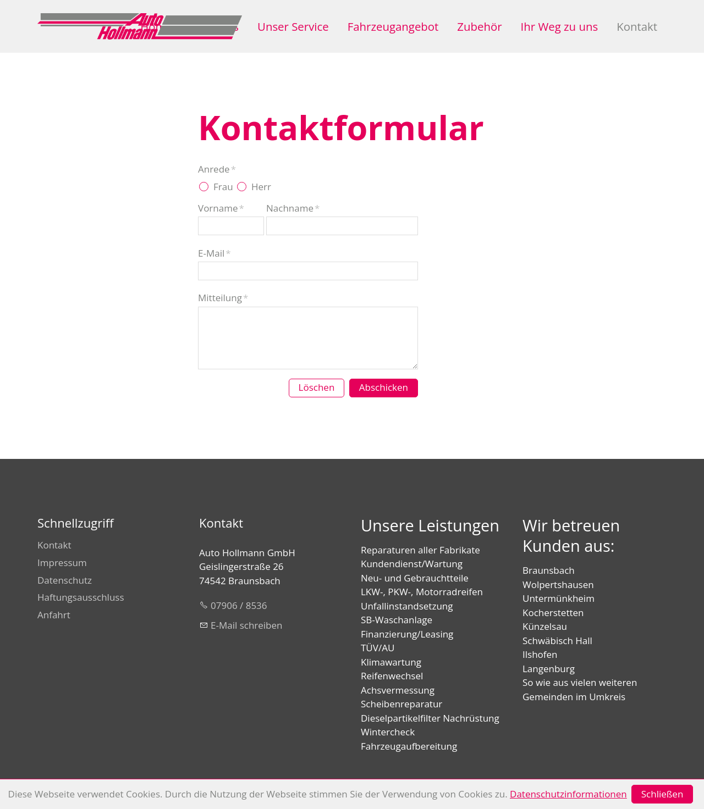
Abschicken (383, 387)
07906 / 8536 (239, 605)
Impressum (62, 562)
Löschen (317, 387)
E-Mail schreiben (246, 625)
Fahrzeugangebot (393, 26)
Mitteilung (223, 297)
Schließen (662, 794)
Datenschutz (64, 580)
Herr (261, 186)
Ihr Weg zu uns (559, 26)
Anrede (217, 169)
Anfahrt (53, 614)
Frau (223, 186)
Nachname (293, 208)
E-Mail (214, 253)
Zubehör (479, 26)
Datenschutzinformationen (568, 794)
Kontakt (637, 26)
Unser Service (293, 26)
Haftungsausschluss (80, 597)
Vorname (221, 208)
